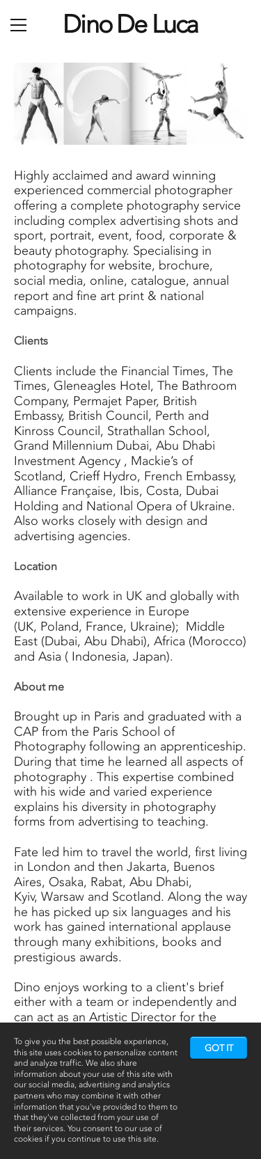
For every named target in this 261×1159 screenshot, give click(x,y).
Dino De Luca (130, 24)
